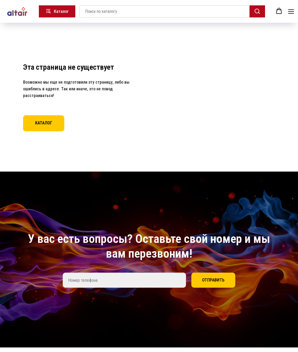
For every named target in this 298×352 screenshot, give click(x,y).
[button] (279, 11)
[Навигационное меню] (291, 11)
